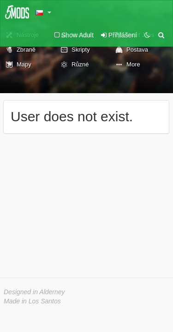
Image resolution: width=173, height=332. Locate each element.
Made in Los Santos (32, 301)
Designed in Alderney (34, 292)
